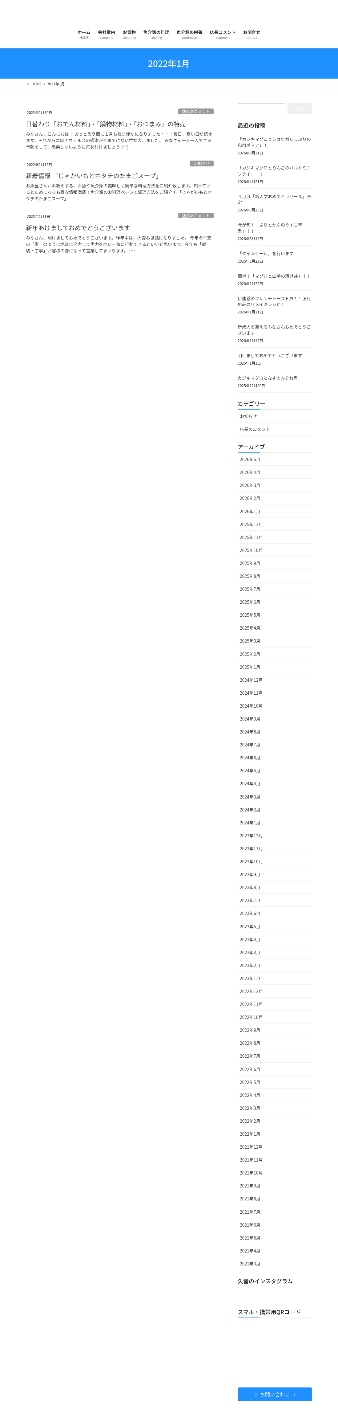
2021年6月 (250, 1225)
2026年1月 (250, 511)
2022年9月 (250, 1030)
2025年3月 (250, 641)
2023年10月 (251, 861)
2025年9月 (250, 563)
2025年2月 (250, 654)
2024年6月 (250, 757)
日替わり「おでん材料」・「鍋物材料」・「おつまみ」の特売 (106, 123)
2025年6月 (250, 602)
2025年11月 (251, 537)
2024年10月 (251, 706)
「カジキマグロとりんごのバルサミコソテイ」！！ (274, 171)
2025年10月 (251, 550)
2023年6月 (250, 913)
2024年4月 (250, 783)
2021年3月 (250, 1264)
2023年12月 (251, 835)
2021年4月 (250, 1251)
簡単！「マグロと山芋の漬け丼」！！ (274, 276)
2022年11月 (251, 1004)
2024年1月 (250, 822)
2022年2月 (250, 1121)
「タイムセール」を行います (266, 253)
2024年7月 (250, 745)
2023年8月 (250, 887)
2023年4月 (250, 939)
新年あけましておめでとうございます (78, 227)
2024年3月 (250, 797)
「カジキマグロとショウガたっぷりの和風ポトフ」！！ (274, 142)
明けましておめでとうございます (270, 355)
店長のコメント (196, 111)
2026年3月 (250, 485)
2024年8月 (250, 732)
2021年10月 (251, 1173)
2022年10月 (251, 1017)
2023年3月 (250, 952)
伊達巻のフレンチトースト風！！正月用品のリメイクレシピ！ (274, 301)
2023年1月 (250, 978)
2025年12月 (251, 524)
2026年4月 (250, 472)
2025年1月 (250, 667)
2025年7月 (250, 589)
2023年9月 (250, 874)
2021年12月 (251, 1147)
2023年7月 (250, 900)
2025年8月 (250, 576)
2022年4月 (250, 1095)
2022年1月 (250, 1134)
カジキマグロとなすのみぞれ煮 (268, 378)
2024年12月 (251, 680)
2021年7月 (250, 1212)
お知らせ (202, 163)
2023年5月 (250, 926)
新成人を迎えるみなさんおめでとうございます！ (274, 330)
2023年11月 (251, 848)
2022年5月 (250, 1082)
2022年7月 (250, 1056)
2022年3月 (250, 1108)
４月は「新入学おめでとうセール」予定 (274, 199)
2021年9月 (250, 1186)
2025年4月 (250, 628)
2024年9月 (250, 719)
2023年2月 (250, 965)
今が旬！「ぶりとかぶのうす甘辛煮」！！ (270, 228)
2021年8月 (250, 1198)
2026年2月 (250, 498)
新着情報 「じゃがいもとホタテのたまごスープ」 (94, 175)
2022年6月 (250, 1069)
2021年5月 (250, 1238)
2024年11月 (251, 693)
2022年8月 (250, 1043)
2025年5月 (250, 615)
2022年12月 (251, 991)
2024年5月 (250, 770)
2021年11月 (251, 1160)
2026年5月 (250, 459)
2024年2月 (250, 810)
